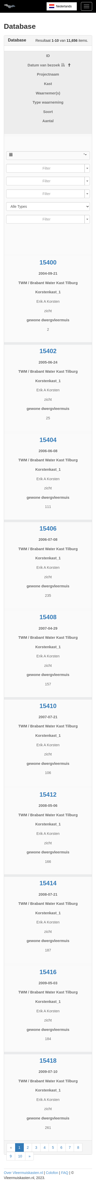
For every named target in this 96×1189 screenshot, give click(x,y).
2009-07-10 (48, 1072)
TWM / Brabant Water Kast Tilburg (48, 283)
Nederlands (64, 6)
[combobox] (48, 168)
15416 (48, 972)
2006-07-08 (48, 539)
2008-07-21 (48, 894)
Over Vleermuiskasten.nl (23, 1173)
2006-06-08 (48, 451)
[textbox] (46, 168)
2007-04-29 (48, 628)
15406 (48, 528)
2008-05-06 (48, 806)
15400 (48, 262)
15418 (48, 1060)
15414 (48, 883)
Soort (48, 112)
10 (20, 1156)
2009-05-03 (48, 983)
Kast (48, 84)
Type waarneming (48, 102)
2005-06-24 (48, 362)
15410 (48, 705)
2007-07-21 (48, 717)
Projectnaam (48, 74)
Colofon (52, 1173)
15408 (48, 617)
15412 (48, 794)
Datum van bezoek (46, 65)
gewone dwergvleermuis (48, 320)
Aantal (48, 121)
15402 (48, 351)
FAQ (64, 1173)
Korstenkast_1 (48, 292)
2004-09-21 (48, 273)
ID (48, 56)
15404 (48, 439)
